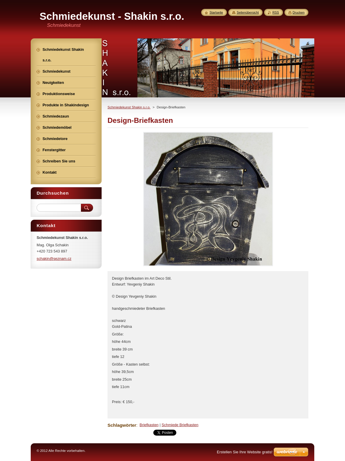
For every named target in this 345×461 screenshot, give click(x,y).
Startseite (216, 12)
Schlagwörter (122, 425)
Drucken (299, 12)
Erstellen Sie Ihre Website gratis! (244, 452)
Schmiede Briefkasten (180, 425)
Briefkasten (149, 425)
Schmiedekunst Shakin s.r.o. (129, 107)
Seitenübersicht (248, 12)
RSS (275, 12)
